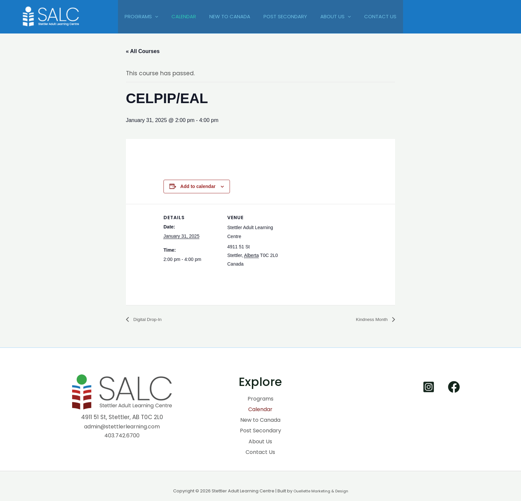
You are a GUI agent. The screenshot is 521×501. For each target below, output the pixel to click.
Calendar (178, 16)
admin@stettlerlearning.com (121, 426)
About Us (340, 16)
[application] (147, 16)
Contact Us (388, 16)
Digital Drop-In (150, 319)
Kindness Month (369, 319)
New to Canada (228, 16)
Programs (133, 16)
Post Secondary (287, 16)
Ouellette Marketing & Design (320, 481)
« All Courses (143, 51)
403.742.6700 (122, 436)
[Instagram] (429, 387)
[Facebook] (454, 387)
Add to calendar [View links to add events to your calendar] (198, 186)
